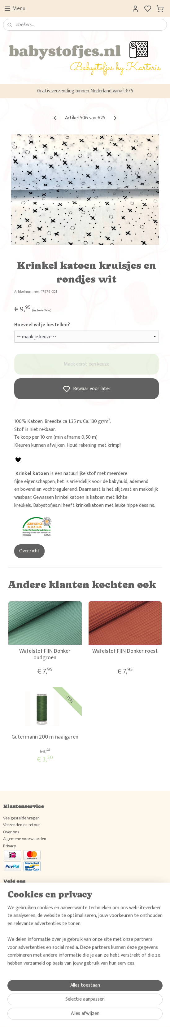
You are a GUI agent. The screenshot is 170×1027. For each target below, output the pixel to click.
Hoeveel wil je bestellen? (42, 325)
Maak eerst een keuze (86, 364)
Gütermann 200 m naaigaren (44, 737)
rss (113, 1015)
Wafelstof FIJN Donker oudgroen (45, 654)
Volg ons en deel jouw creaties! (30, 893)
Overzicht (29, 551)
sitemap (103, 1015)
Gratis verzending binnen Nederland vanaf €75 (85, 91)
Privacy (9, 845)
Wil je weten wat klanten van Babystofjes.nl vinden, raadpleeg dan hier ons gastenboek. (80, 937)
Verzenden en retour (21, 824)
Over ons (11, 832)
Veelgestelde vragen (21, 818)
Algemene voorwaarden (24, 838)
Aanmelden (19, 978)
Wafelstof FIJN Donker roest (125, 651)
